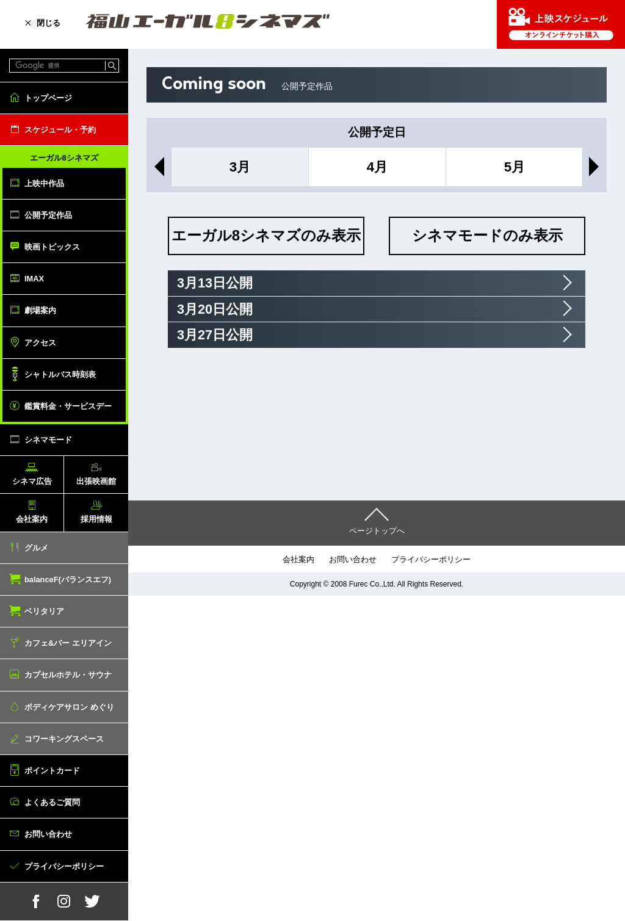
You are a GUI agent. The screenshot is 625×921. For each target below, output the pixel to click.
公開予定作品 (48, 215)
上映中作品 (44, 183)
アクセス (40, 342)
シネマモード (48, 439)
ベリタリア (44, 611)
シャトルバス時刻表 (60, 374)
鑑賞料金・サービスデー (68, 406)
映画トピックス (52, 246)
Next (596, 166)
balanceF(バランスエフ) (67, 579)
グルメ (36, 547)
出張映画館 (96, 481)
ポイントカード (52, 770)
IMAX (34, 278)
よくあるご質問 (52, 802)
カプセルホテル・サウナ (68, 674)
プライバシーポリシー (64, 866)
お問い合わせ (48, 834)
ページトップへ (377, 530)
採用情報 (96, 519)
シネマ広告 (32, 481)
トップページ (48, 98)
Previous (157, 166)
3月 (239, 167)
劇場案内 (40, 310)
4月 (377, 167)
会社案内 (32, 519)
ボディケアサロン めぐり (69, 707)
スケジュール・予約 (60, 129)
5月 (514, 167)
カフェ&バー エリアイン (68, 643)
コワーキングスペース (64, 738)
